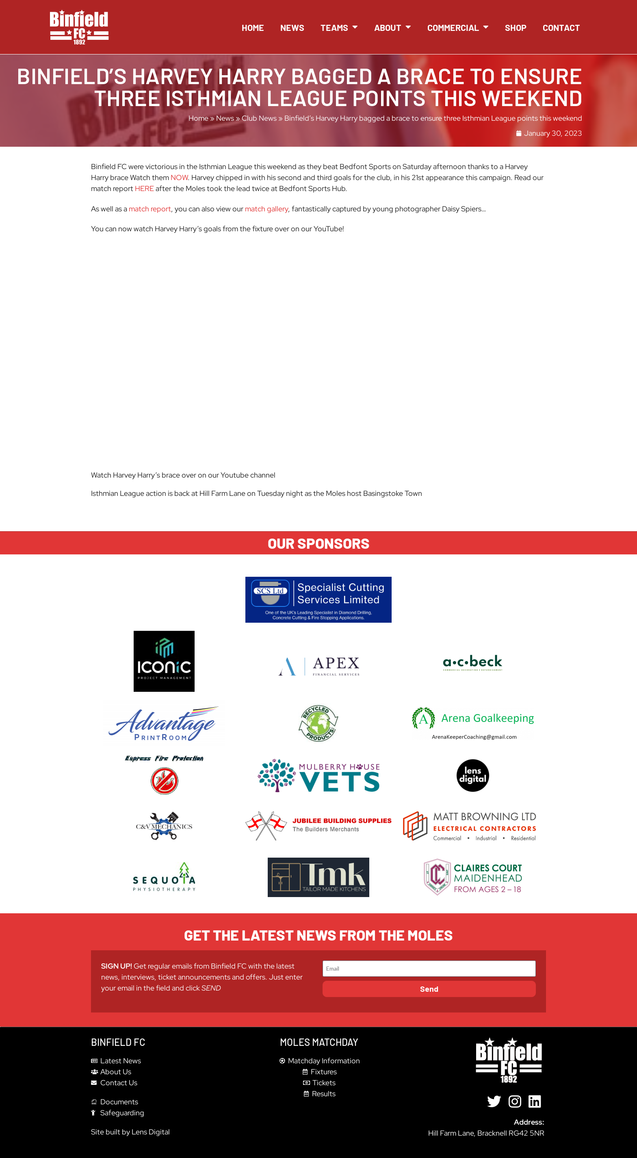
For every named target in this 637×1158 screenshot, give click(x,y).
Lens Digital (151, 1131)
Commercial (458, 27)
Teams (339, 27)
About (392, 27)
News (292, 27)
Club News (259, 118)
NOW (179, 177)
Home (253, 27)
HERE (144, 188)
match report (150, 208)
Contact (561, 27)
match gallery (266, 208)
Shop (515, 27)
